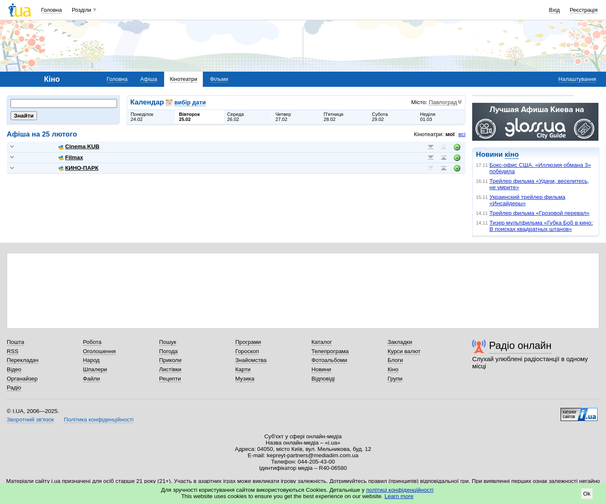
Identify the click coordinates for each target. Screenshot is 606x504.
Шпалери (95, 369)
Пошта (15, 342)
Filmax (70, 157)
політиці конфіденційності (399, 490)
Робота (92, 342)
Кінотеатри (183, 79)
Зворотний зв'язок (30, 419)
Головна (51, 10)
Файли (91, 378)
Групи (395, 378)
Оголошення (99, 351)
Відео (14, 369)
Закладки (400, 342)
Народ (91, 360)
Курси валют (404, 351)
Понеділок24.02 (142, 117)
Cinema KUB (78, 146)
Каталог (321, 342)
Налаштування (577, 79)
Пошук (167, 342)
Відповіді (323, 378)
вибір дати (190, 102)
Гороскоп (247, 351)
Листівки (170, 369)
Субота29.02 (380, 117)
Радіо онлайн (520, 345)
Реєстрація (584, 10)
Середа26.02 (235, 117)
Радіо (14, 387)
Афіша (148, 79)
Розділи (81, 10)
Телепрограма (330, 351)
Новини (321, 369)
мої (450, 134)
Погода (168, 351)
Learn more (399, 496)
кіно (511, 154)
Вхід (554, 10)
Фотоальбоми (329, 360)
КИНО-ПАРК (78, 168)
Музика (244, 378)
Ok (586, 494)
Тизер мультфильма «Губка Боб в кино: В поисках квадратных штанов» (541, 226)
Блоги (395, 360)
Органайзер (22, 378)
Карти (242, 369)
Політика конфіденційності (98, 419)
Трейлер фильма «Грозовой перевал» (539, 213)
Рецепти (170, 378)
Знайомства (251, 360)
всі (461, 134)
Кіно (393, 369)
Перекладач (22, 360)
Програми (248, 342)
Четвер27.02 (283, 117)
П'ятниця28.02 (333, 117)
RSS (13, 351)
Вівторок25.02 (189, 117)
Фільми (219, 79)
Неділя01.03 (427, 117)
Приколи (170, 360)
